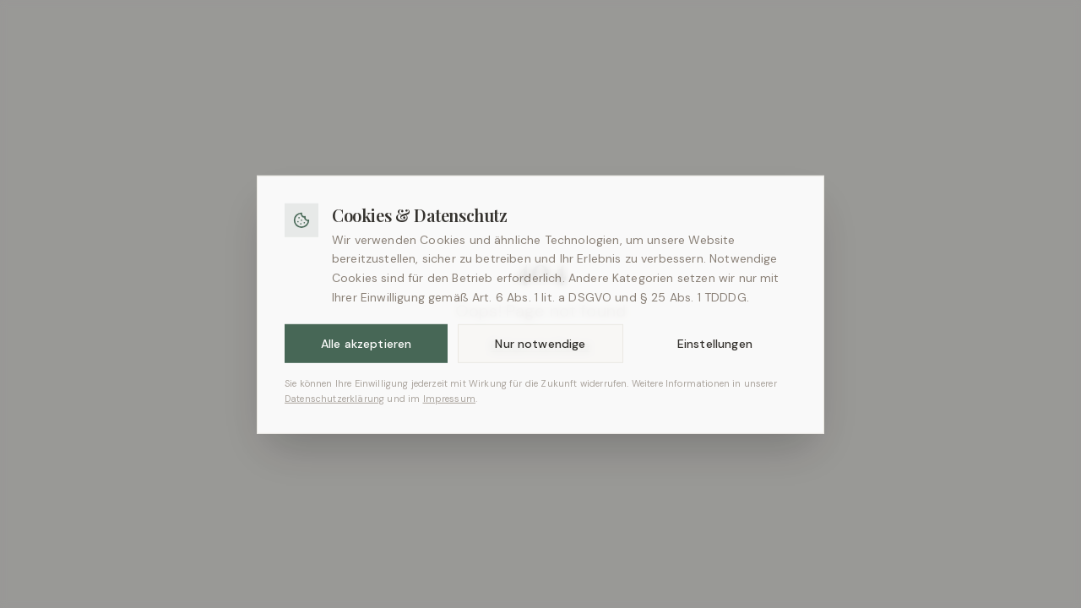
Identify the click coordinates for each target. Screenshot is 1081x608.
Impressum (449, 408)
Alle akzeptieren (366, 353)
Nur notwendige (540, 353)
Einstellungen (714, 353)
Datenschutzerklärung (334, 408)
